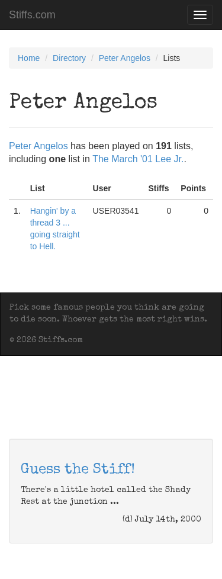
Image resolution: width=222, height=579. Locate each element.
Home (29, 58)
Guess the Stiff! (78, 470)
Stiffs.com (32, 15)
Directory (69, 58)
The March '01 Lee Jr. (138, 159)
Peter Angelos (124, 58)
